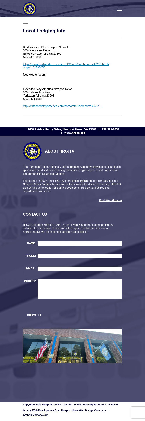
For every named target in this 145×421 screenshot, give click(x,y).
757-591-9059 (110, 129)
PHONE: (30, 255)
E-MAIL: (30, 268)
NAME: (31, 243)
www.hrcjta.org (74, 132)
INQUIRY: (30, 281)
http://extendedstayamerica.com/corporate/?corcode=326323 (61, 106)
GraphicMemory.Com (35, 415)
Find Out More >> (110, 200)
